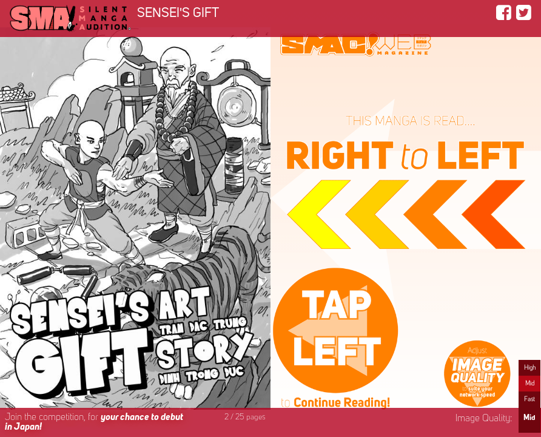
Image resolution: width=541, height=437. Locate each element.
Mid (529, 384)
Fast (529, 399)
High (530, 368)
